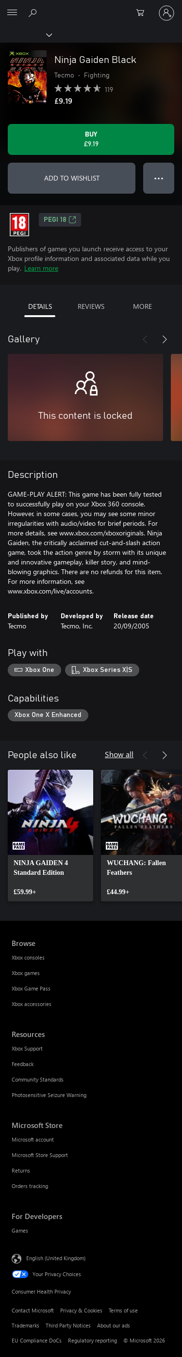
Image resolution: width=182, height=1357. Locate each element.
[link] (50, 835)
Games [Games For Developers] (20, 1230)
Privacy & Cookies (81, 1310)
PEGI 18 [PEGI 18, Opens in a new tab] (60, 220)
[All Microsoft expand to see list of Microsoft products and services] (12, 13)
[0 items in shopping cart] (143, 13)
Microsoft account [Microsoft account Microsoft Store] (33, 1139)
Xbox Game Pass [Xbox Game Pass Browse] (31, 988)
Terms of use (123, 1310)
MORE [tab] (142, 306)
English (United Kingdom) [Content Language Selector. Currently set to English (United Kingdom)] (55, 1258)
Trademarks (25, 1325)
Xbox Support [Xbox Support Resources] (27, 1048)
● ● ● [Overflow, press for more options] (159, 178)
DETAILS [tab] (40, 306)
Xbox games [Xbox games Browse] (26, 973)
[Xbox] (25, 34)
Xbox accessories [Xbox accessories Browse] (31, 1004)
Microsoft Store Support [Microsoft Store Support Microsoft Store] (40, 1155)
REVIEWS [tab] (91, 306)
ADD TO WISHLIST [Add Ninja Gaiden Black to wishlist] (71, 178)
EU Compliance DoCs (37, 1340)
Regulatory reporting (92, 1340)
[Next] (164, 339)
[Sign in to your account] (166, 13)
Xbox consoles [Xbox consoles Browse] (28, 957)
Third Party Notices (68, 1325)
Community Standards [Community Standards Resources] (38, 1079)
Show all (119, 754)
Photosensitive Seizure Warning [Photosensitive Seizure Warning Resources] (49, 1095)
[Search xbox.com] (34, 12)
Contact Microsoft (33, 1310)
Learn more (41, 268)
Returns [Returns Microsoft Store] (21, 1170)
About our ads (113, 1325)
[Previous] (145, 339)
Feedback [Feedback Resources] (22, 1064)
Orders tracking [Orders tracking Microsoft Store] (30, 1186)
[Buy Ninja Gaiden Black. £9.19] (91, 139)
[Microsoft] (91, 7)
